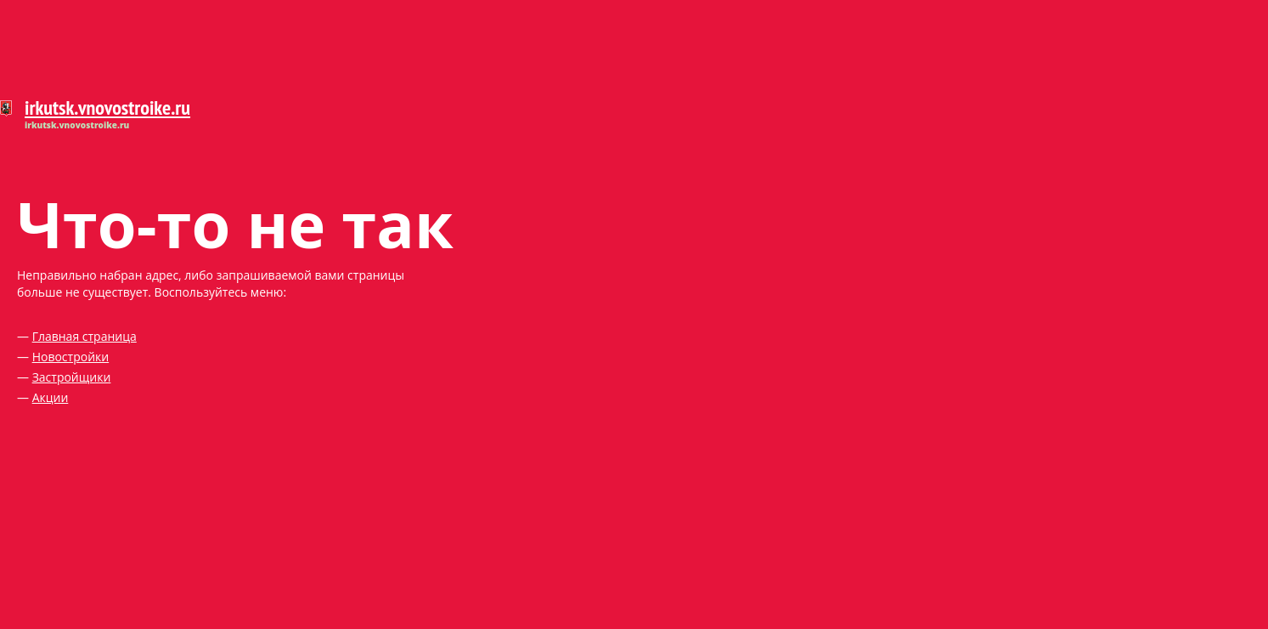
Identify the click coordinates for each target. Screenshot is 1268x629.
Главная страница (84, 336)
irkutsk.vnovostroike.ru (107, 107)
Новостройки (71, 356)
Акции (50, 397)
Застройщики (71, 377)
